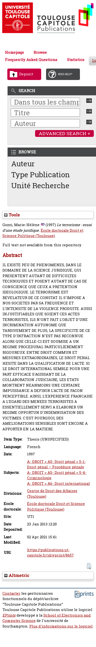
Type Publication (40, 174)
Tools (12, 215)
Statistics (75, 59)
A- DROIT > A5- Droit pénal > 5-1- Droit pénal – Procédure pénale (56, 464)
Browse (40, 52)
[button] (88, 566)
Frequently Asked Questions (31, 59)
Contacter (11, 593)
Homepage (14, 52)
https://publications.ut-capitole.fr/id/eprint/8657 (50, 552)
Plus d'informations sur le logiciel (61, 626)
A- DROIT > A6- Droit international (58, 483)
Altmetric (16, 575)
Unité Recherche (40, 185)
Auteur (23, 163)
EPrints (9, 615)
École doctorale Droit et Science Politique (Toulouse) (42, 233)
